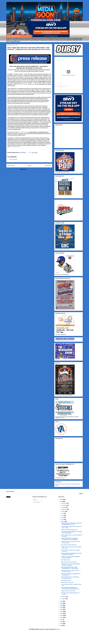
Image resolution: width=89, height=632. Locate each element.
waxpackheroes (68, 90)
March (63, 521)
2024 (61, 601)
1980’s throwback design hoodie (69, 529)
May (62, 517)
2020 (61, 609)
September (64, 509)
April (62, 519)
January (63, 598)
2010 (61, 621)
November (64, 505)
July (62, 513)
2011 (61, 619)
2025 (61, 501)
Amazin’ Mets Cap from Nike (68, 590)
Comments (36, 502)
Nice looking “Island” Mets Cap (69, 544)
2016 (61, 617)
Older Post (48, 165)
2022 (61, 605)
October (63, 507)
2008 (61, 625)
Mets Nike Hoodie (65, 559)
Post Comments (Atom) (33, 169)
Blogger (58, 629)
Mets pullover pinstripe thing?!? (69, 561)
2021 (61, 607)
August (63, 511)
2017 (61, 615)
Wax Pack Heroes (60, 90)
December (64, 503)
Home (29, 165)
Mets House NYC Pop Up (67, 582)
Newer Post (10, 165)
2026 (61, 499)
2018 (61, 613)
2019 (61, 611)
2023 (61, 603)
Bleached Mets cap (66, 580)
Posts (35, 499)
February (63, 596)
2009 (61, 623)
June (62, 515)
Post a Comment (13, 159)
